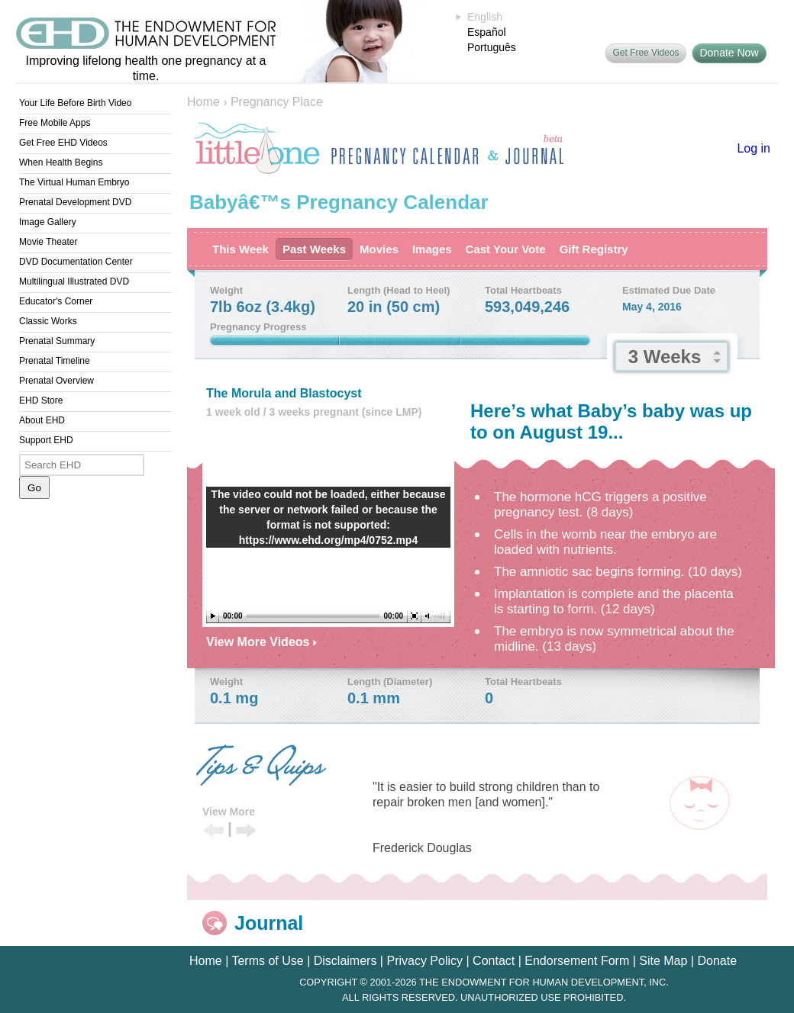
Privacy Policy (424, 960)
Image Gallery (47, 222)
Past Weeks (314, 249)
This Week (240, 249)
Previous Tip (213, 831)
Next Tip (246, 831)
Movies (379, 249)
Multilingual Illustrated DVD (74, 281)
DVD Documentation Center (76, 261)
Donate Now (728, 53)
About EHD (42, 420)
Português (491, 47)
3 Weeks (665, 356)
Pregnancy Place (277, 101)
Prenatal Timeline (54, 360)
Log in (753, 148)
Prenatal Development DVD (75, 202)
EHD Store (41, 400)
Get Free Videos (645, 52)
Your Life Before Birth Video (75, 103)
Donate (717, 960)
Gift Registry (594, 249)
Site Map (663, 960)
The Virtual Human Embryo (74, 182)
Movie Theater (48, 241)
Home (203, 101)
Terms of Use (267, 960)
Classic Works (48, 321)
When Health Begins (60, 162)
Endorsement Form (576, 960)
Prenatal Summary (57, 341)
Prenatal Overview (56, 380)
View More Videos (261, 641)
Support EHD (46, 440)
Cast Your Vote (506, 249)
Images (432, 249)
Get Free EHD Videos (63, 142)
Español (486, 32)
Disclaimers (345, 960)
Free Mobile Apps (54, 122)
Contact (494, 960)
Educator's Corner (55, 301)
